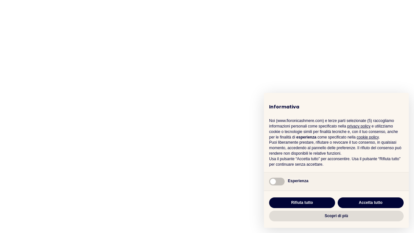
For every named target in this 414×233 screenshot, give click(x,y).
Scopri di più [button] (336, 216)
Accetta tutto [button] (370, 202)
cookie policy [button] (368, 137)
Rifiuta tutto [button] (302, 202)
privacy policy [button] (358, 126)
